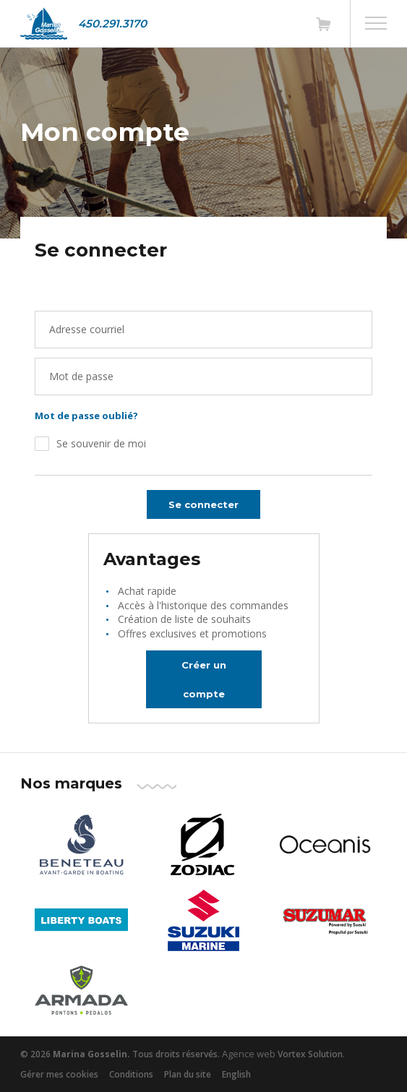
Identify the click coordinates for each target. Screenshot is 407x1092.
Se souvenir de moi (101, 443)
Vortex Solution (310, 1054)
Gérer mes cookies (59, 1074)
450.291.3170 (112, 23)
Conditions (131, 1074)
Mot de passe (81, 376)
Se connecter (203, 504)
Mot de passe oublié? (86, 415)
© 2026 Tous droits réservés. (120, 1054)
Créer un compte (203, 679)
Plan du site (187, 1074)
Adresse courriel (86, 329)
